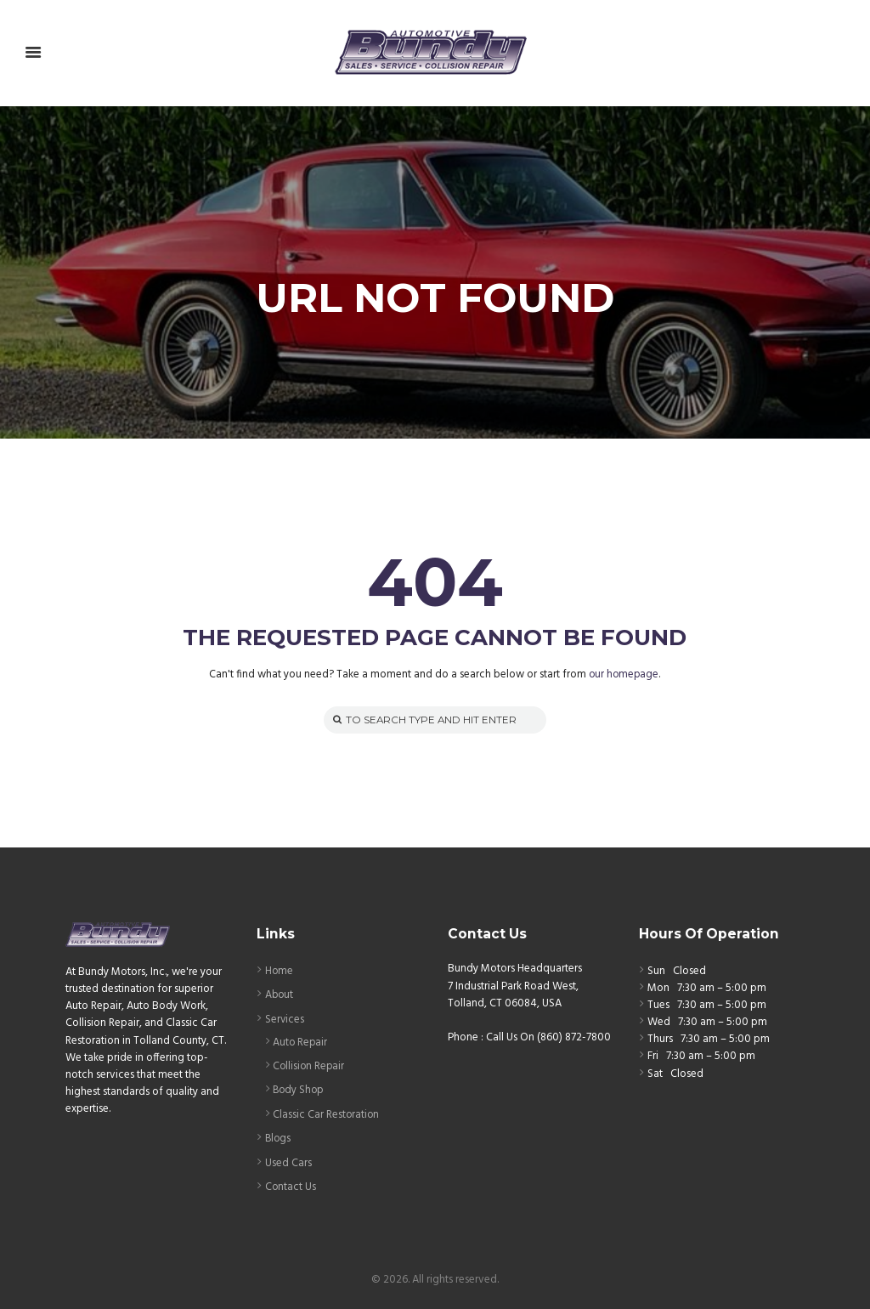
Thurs (660, 1040)
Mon (658, 989)
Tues (658, 1006)
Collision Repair (310, 1065)
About (280, 995)
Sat (655, 1074)
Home (279, 971)
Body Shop (299, 1089)
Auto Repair (301, 1042)
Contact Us (291, 1184)
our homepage (624, 675)
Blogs (278, 1137)
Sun (656, 971)
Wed (658, 1023)
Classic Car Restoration (327, 1113)
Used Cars (288, 1161)
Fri (652, 1057)
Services (285, 1019)
